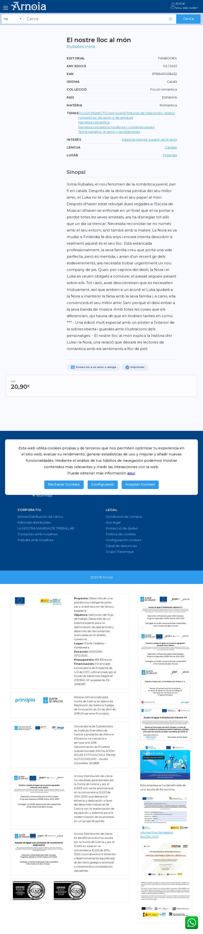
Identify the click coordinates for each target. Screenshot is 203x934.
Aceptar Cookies (140, 484)
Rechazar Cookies (64, 484)
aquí (131, 473)
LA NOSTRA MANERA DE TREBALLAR (46, 528)
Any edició (76, 66)
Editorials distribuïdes (34, 522)
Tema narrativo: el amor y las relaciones (109, 132)
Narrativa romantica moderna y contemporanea (116, 127)
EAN (70, 74)
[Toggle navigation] (5, 8)
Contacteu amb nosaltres (37, 534)
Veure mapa (42, 495)
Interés (74, 139)
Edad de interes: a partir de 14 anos (149, 139)
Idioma (73, 81)
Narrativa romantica (94, 122)
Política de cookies (121, 534)
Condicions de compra (124, 516)
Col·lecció (77, 89)
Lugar (72, 155)
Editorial (76, 58)
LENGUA (73, 147)
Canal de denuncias (121, 546)
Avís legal (113, 522)
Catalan (171, 147)
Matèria (74, 105)
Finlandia (170, 155)
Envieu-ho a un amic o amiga (93, 367)
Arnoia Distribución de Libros (40, 516)
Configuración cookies (123, 540)
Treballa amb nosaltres (35, 540)
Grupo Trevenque (120, 552)
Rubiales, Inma (81, 46)
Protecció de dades (122, 528)
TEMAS (72, 113)
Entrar (180, 3)
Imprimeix (134, 367)
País (70, 97)
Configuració (102, 484)
